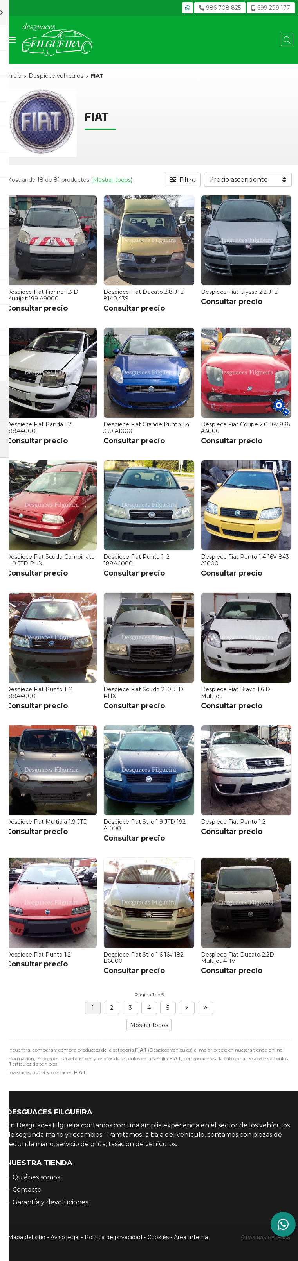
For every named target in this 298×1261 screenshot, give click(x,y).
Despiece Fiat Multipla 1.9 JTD (47, 821)
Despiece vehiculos (267, 1058)
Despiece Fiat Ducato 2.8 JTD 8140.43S (144, 295)
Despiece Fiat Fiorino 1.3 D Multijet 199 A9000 (42, 295)
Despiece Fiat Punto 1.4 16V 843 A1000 (245, 560)
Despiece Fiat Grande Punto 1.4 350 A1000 (146, 428)
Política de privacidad (113, 1237)
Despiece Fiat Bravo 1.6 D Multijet (235, 692)
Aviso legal (65, 1237)
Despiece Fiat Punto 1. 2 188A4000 (136, 560)
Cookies (158, 1237)
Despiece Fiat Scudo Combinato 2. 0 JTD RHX (50, 560)
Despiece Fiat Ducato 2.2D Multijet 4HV (237, 958)
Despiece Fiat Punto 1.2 (233, 821)
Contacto (27, 1189)
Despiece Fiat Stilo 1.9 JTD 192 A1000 (144, 825)
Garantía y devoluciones (50, 1202)
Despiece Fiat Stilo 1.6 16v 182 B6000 (143, 958)
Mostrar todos (112, 179)
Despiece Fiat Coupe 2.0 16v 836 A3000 (245, 428)
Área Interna (191, 1237)
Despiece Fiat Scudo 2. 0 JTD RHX (143, 692)
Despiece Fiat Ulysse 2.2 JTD (240, 291)
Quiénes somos (36, 1177)
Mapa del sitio (26, 1237)
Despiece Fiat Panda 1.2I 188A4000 (39, 428)
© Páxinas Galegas (265, 1237)
